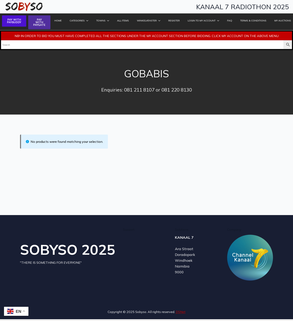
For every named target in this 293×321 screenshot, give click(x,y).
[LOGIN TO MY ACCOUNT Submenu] (218, 20)
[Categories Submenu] (87, 20)
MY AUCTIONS (282, 20)
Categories (77, 20)
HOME (58, 20)
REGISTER (174, 20)
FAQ (229, 20)
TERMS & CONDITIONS (253, 20)
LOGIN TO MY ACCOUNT (202, 20)
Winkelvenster (147, 20)
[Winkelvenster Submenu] (159, 20)
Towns (100, 20)
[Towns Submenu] (108, 20)
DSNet (181, 312)
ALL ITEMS (123, 20)
